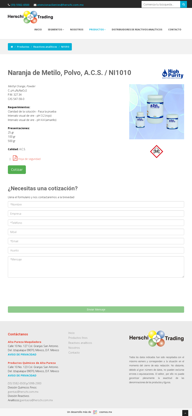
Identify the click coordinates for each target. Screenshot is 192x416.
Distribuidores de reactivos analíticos (137, 29)
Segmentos (56, 29)
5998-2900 (34, 383)
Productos (97, 29)
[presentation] (30, 286)
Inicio (38, 29)
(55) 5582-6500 (20, 5)
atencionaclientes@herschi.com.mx (60, 5)
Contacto (174, 29)
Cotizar (17, 169)
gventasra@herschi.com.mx (36, 400)
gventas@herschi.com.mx (23, 392)
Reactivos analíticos (45, 46)
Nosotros (76, 29)
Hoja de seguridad (26, 159)
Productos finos (78, 338)
